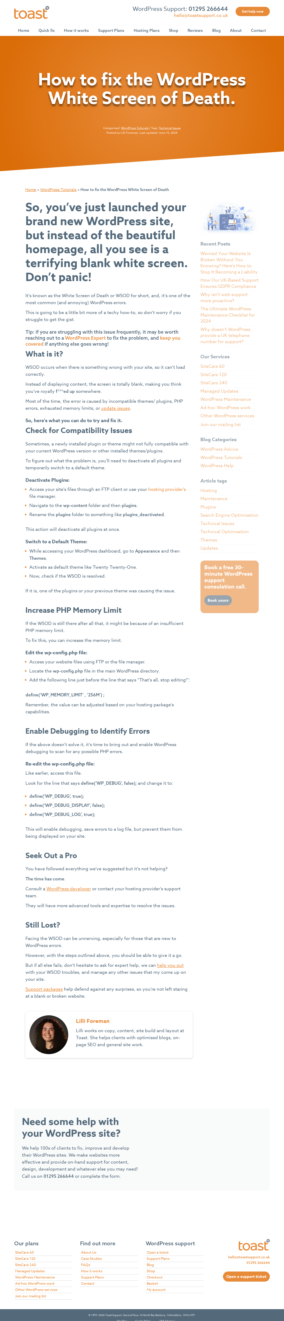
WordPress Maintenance (225, 399)
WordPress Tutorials (135, 128)
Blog (216, 30)
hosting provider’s (167, 489)
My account (156, 1289)
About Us (88, 1252)
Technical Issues (170, 128)
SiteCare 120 (213, 374)
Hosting (208, 490)
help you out (170, 965)
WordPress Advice (219, 449)
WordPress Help (217, 466)
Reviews (195, 30)
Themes (208, 540)
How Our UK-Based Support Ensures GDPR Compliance (229, 283)
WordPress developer (68, 889)
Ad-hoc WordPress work (225, 407)
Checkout (155, 1277)
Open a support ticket (246, 1276)
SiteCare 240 (213, 383)
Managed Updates (219, 391)
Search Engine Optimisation (229, 515)
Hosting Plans (147, 30)
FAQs (85, 1265)
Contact (258, 30)
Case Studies (91, 1258)
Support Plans (111, 30)
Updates (209, 548)
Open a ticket (158, 1252)
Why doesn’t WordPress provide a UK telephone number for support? (225, 335)
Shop (173, 30)
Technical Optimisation (224, 532)
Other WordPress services (227, 416)
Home (23, 30)
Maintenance (213, 499)
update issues (115, 408)
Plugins (208, 507)
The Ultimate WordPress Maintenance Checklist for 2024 (227, 315)
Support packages (44, 989)
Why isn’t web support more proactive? (224, 297)
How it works (76, 30)
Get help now (253, 11)
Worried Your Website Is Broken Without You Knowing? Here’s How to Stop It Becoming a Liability (229, 262)
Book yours (218, 600)
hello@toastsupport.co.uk (201, 15)
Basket (152, 1283)
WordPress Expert (85, 338)
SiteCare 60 (212, 366)
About (236, 30)
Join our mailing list (220, 424)
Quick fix (46, 30)
